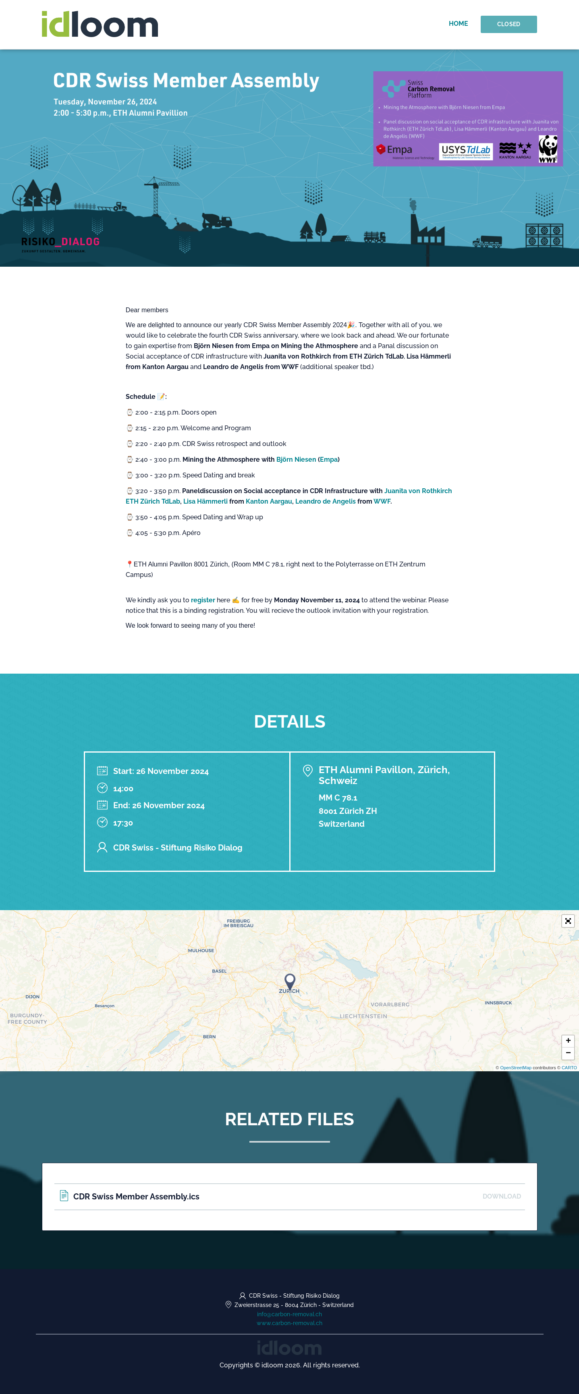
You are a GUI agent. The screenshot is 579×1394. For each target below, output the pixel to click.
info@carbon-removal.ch (289, 1314)
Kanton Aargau (269, 501)
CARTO (569, 1067)
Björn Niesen (297, 459)
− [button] (568, 1054)
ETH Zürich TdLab (153, 501)
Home (459, 24)
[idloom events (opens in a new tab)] (289, 1347)
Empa (329, 459)
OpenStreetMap (515, 1067)
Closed (509, 24)
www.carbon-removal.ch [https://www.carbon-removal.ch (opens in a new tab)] (289, 1323)
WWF (382, 501)
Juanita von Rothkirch (418, 491)
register (203, 600)
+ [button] (568, 1041)
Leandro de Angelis (326, 501)
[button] (568, 921)
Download (502, 1196)
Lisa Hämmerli (205, 501)
